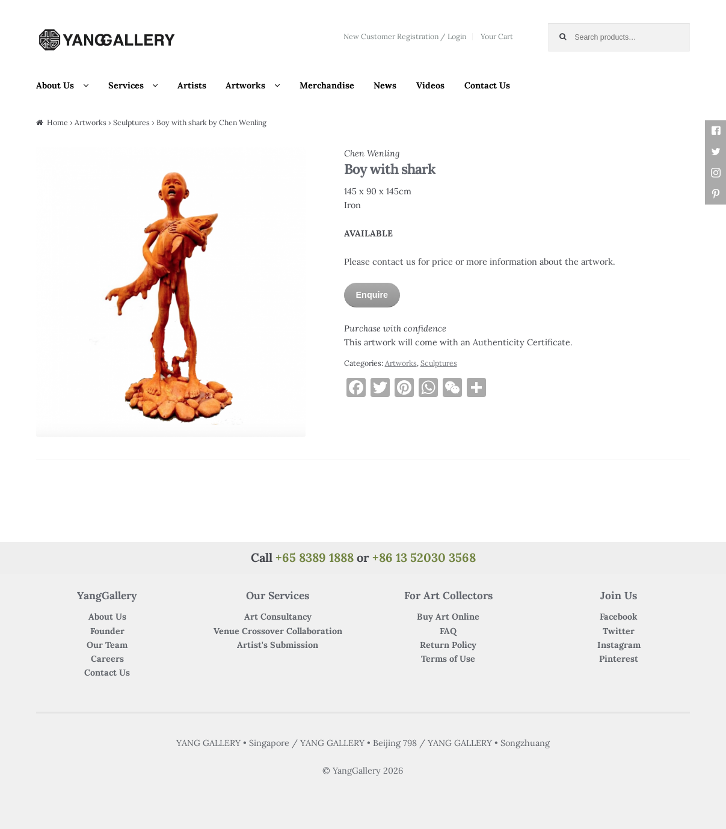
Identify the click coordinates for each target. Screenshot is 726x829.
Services (126, 85)
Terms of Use (448, 658)
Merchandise (327, 85)
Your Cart (497, 36)
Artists (191, 85)
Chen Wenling (371, 153)
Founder (107, 631)
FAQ (448, 631)
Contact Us (487, 85)
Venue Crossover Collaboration (278, 631)
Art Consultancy (278, 616)
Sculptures (131, 122)
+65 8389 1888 (314, 557)
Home (57, 122)
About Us (55, 85)
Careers (107, 658)
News (385, 85)
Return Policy (448, 644)
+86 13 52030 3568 (424, 557)
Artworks (245, 85)
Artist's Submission (277, 644)
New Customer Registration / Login (404, 36)
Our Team (107, 644)
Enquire (372, 295)
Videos (430, 85)
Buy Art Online (448, 616)
